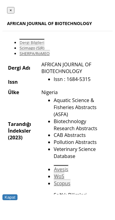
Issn (13, 82)
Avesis (61, 169)
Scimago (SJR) (32, 48)
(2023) (15, 137)
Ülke (13, 92)
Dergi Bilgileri (32, 42)
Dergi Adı (19, 67)
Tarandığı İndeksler (19, 127)
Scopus (62, 183)
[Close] (10, 10)
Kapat (10, 197)
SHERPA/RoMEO (35, 53)
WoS (59, 176)
